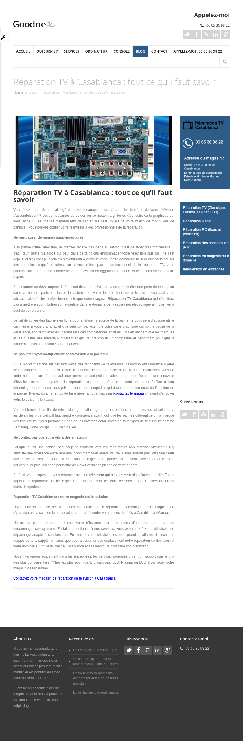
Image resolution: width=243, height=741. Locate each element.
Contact (159, 51)
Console (122, 51)
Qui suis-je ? (47, 51)
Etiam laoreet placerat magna (96, 692)
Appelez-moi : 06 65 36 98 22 (197, 51)
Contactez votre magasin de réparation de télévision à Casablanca (64, 578)
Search (225, 61)
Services (71, 51)
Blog (140, 51)
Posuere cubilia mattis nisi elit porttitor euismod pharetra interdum (95, 678)
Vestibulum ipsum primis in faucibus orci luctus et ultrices (96, 661)
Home (18, 92)
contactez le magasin (130, 393)
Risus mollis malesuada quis (95, 650)
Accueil (23, 51)
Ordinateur (96, 51)
